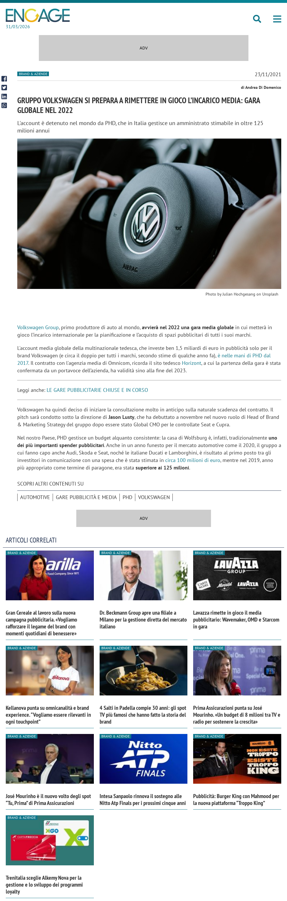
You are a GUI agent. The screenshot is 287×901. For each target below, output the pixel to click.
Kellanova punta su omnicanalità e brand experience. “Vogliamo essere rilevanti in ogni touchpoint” (48, 714)
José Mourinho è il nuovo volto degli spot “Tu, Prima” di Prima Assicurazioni (48, 799)
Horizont (191, 363)
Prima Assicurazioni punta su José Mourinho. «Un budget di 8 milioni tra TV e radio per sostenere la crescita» (236, 714)
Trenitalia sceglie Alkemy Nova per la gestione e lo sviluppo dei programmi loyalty (44, 884)
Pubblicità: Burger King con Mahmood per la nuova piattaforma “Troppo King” (236, 799)
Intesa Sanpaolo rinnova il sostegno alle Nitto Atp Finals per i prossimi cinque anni (143, 799)
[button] (277, 19)
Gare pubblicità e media (86, 497)
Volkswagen (154, 497)
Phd (127, 497)
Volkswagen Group (38, 327)
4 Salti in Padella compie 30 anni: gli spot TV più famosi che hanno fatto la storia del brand (143, 714)
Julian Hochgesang (239, 294)
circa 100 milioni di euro (192, 460)
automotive (35, 497)
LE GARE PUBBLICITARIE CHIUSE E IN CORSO (97, 390)
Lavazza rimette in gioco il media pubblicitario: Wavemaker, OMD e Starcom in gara (236, 619)
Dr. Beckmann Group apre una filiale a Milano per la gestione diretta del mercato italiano (143, 619)
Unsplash (270, 294)
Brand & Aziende (33, 74)
